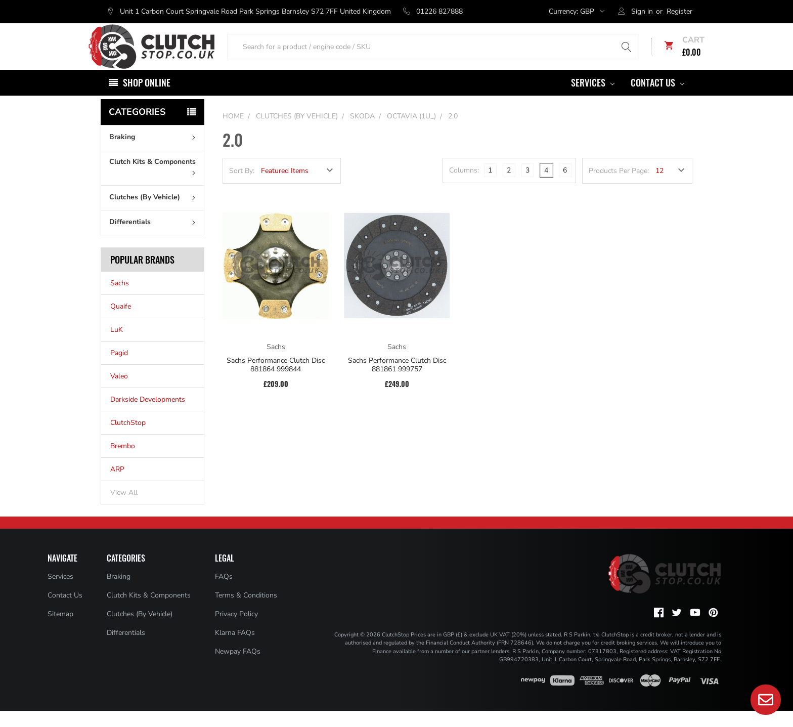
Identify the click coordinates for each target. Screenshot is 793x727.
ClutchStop (128, 439)
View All (124, 509)
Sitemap (60, 630)
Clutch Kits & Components (154, 182)
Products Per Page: (619, 187)
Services (592, 98)
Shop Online (146, 98)
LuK (116, 346)
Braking (154, 153)
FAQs (224, 592)
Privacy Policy (236, 630)
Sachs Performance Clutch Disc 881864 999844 (276, 381)
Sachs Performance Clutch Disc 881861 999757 (397, 381)
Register (679, 11)
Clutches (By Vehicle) (154, 213)
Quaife (120, 322)
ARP (117, 485)
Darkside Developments (147, 415)
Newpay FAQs (237, 667)
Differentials (154, 238)
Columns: (464, 186)
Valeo (119, 392)
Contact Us (657, 98)
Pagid (119, 369)
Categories (137, 128)
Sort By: (241, 187)
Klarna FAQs (235, 649)
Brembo (122, 462)
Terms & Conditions (246, 611)
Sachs (119, 299)
